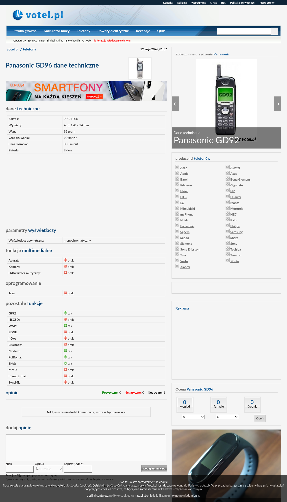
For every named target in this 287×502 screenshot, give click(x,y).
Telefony (83, 30)
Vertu (184, 261)
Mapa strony (266, 2)
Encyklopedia (72, 40)
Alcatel (235, 168)
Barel (183, 179)
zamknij (166, 495)
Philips (234, 226)
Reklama (182, 2)
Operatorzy (19, 40)
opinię (18, 427)
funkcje (219, 406)
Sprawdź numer (36, 40)
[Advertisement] (86, 188)
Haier (184, 191)
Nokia (184, 220)
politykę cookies (119, 495)
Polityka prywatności (242, 2)
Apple (184, 173)
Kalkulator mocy (57, 30)
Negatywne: (133, 392)
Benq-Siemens (240, 179)
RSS (223, 2)
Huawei (235, 197)
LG (182, 203)
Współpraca (198, 2)
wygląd (185, 406)
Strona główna (25, 30)
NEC (233, 214)
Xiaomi (185, 267)
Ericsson (186, 185)
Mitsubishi (187, 208)
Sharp (234, 238)
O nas (213, 2)
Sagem (184, 232)
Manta (234, 203)
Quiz (161, 30)
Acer (183, 168)
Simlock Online (55, 40)
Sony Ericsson (190, 249)
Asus (233, 173)
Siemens (186, 243)
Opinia (39, 464)
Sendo (184, 238)
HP (232, 191)
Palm (233, 220)
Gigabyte (236, 185)
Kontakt (168, 2)
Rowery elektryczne (113, 30)
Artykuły (86, 40)
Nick (9, 464)
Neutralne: (155, 392)
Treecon (235, 255)
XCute (234, 261)
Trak (183, 255)
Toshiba (235, 249)
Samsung (236, 232)
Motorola (236, 208)
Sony (233, 243)
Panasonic (187, 226)
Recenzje (143, 30)
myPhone (187, 214)
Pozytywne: (110, 392)
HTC (183, 197)
